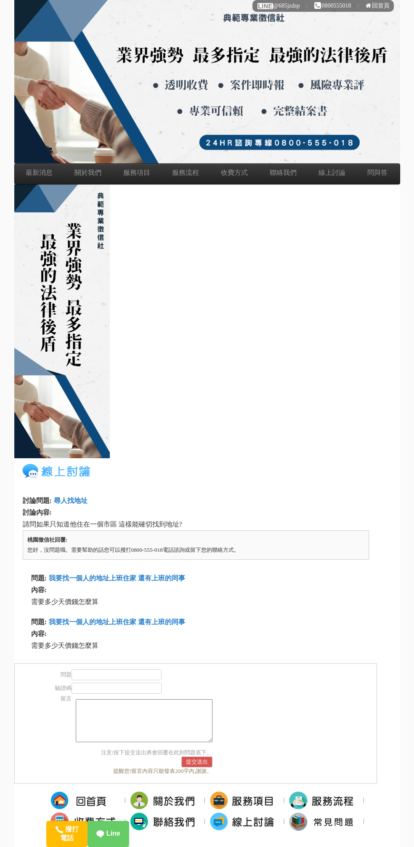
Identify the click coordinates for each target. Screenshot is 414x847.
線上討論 (331, 172)
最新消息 (39, 172)
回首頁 (378, 6)
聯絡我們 (283, 172)
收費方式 (234, 172)
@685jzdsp (278, 6)
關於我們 (87, 172)
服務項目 (136, 172)
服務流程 (185, 172)
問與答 (377, 172)
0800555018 (332, 6)
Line (108, 833)
